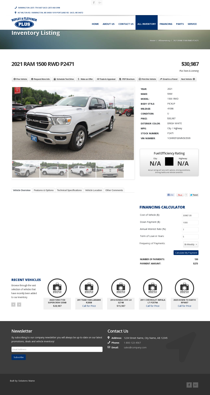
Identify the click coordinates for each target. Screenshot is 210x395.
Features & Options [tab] (43, 190)
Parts (179, 18)
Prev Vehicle (21, 79)
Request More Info (42, 79)
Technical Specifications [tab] (69, 190)
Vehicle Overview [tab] (21, 190)
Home (95, 18)
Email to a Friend (170, 79)
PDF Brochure (128, 79)
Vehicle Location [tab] (93, 190)
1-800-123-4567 (132, 342)
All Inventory (146, 18)
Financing (165, 18)
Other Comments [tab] (114, 190)
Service (191, 18)
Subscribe (19, 357)
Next (19, 304)
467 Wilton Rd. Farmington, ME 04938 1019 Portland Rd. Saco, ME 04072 (145, 7)
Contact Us (125, 18)
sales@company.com (135, 347)
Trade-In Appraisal (107, 79)
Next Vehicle (186, 79)
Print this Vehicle (149, 79)
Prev (13, 304)
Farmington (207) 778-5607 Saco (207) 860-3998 (133, 2)
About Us (108, 18)
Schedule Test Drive (65, 79)
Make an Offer (87, 79)
